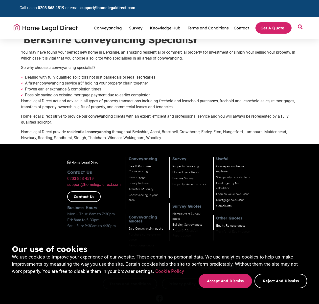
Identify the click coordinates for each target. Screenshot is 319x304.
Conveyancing (109, 20)
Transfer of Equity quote (261, 221)
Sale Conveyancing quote (140, 215)
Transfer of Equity (135, 184)
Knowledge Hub (166, 20)
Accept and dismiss (225, 281)
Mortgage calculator (259, 190)
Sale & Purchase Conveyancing (144, 166)
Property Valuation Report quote (206, 225)
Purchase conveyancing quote (143, 220)
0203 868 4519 (42, 4)
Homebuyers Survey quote (202, 214)
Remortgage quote (136, 226)
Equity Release (133, 178)
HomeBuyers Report (198, 172)
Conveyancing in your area (141, 190)
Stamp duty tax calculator (262, 172)
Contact (241, 20)
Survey (137, 20)
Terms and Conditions (208, 20)
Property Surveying (197, 166)
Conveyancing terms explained (266, 166)
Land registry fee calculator (263, 178)
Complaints (252, 196)
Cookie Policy (169, 271)
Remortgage (131, 172)
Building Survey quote (199, 219)
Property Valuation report (201, 184)
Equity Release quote (259, 215)
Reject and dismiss (281, 281)
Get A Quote (273, 20)
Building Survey (194, 178)
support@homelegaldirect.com (99, 4)
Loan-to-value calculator (261, 184)
